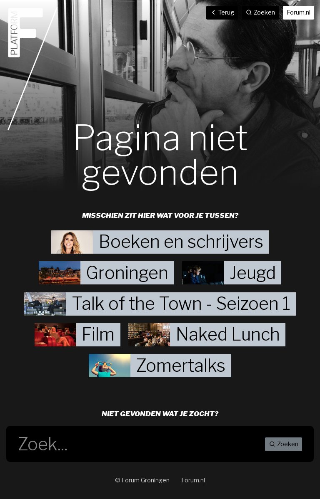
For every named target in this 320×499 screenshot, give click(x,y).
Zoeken (284, 444)
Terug (222, 12)
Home (33, 68)
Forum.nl (298, 12)
